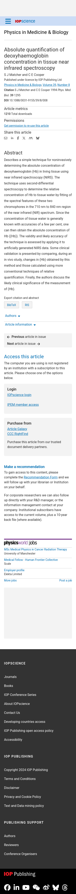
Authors (9, 836)
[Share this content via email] (5, 138)
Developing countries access (24, 722)
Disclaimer (11, 788)
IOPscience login (19, 395)
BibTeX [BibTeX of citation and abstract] (11, 305)
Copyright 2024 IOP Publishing (26, 770)
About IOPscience (17, 704)
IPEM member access (23, 405)
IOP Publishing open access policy (29, 731)
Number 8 (63, 85)
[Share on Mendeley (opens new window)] (31, 138)
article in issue (26, 337)
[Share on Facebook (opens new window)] (18, 138)
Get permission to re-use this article (26, 125)
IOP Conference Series (20, 695)
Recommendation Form (41, 477)
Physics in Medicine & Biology (36, 32)
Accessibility (13, 740)
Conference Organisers (20, 854)
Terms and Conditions (20, 779)
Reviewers (11, 845)
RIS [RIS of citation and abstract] (27, 305)
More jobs (10, 580)
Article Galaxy (17, 429)
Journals (10, 677)
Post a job (65, 580)
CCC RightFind (17, 434)
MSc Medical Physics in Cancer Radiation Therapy (35, 549)
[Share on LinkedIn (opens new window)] (12, 138)
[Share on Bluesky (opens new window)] (37, 138)
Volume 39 (49, 85)
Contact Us (12, 713)
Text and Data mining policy (24, 806)
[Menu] (8, 21)
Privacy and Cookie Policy (22, 797)
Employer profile (14, 570)
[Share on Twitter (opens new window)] (24, 138)
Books (8, 686)
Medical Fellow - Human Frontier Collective (31, 559)
